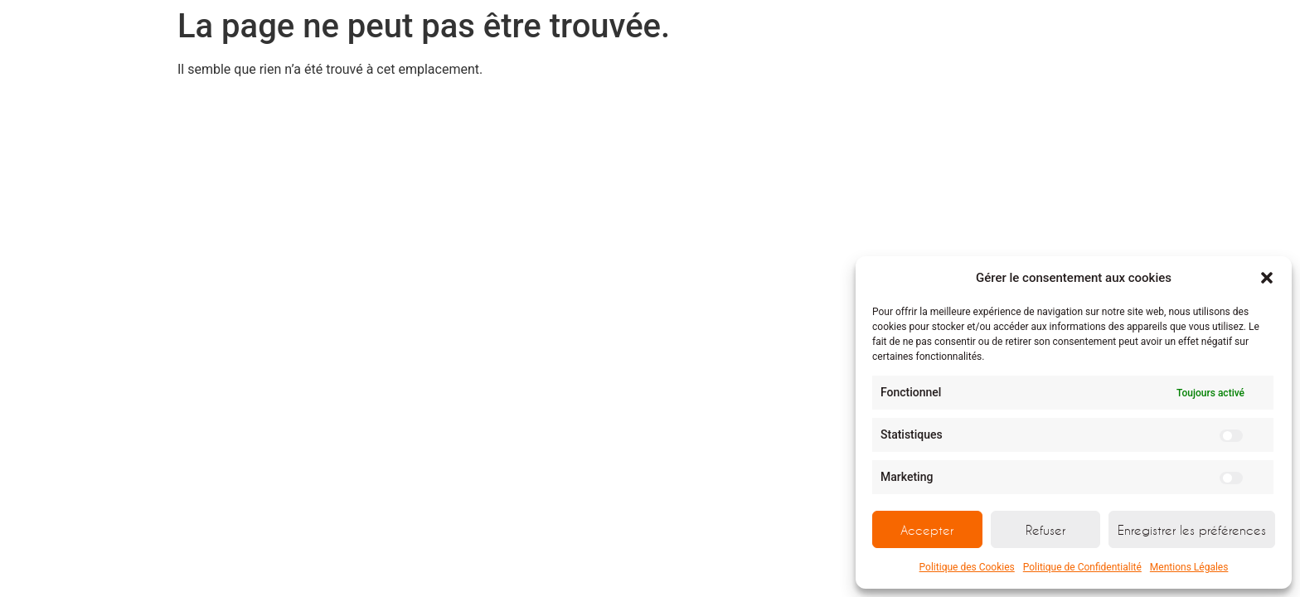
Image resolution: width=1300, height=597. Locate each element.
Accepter (926, 529)
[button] (1267, 277)
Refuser (1045, 529)
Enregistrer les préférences (1192, 529)
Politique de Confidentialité (1082, 567)
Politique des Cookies (967, 567)
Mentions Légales (1189, 567)
